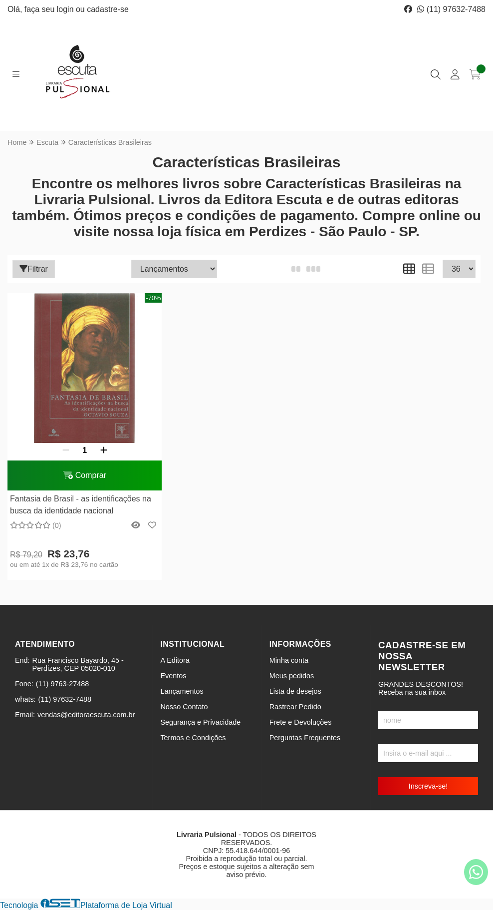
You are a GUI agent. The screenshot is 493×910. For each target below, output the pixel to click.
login (66, 9)
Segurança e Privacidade (200, 722)
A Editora (174, 660)
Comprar (84, 475)
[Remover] (65, 450)
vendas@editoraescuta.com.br (86, 715)
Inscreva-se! (428, 786)
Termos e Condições (193, 738)
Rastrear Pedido (295, 707)
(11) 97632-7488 (451, 9)
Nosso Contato (184, 707)
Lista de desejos (295, 691)
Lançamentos (181, 691)
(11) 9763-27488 (62, 684)
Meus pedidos (291, 676)
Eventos (173, 676)
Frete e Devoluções (300, 722)
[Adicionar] (103, 450)
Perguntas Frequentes (304, 738)
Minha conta (288, 660)
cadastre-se (108, 9)
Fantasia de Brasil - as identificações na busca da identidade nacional (80, 504)
